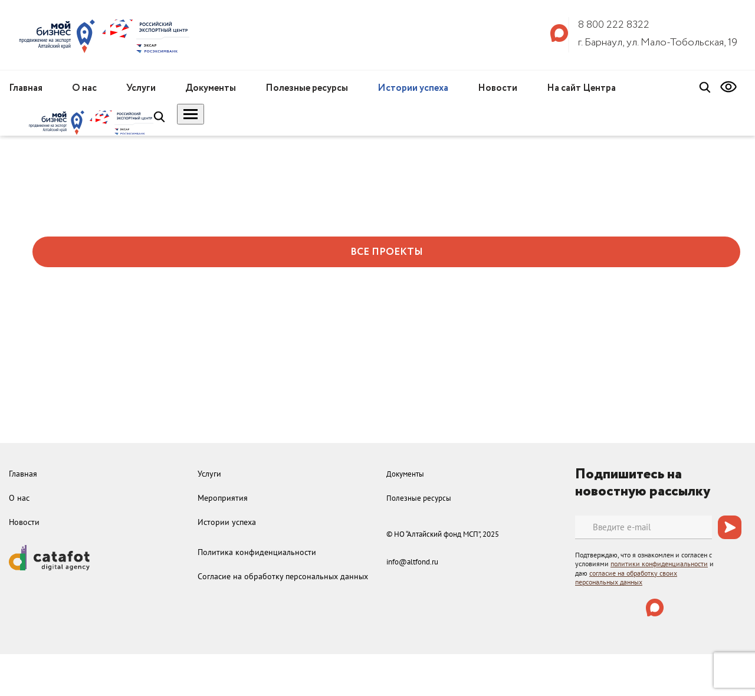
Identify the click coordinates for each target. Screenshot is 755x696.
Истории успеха (413, 88)
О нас (84, 88)
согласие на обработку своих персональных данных (626, 578)
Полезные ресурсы (306, 88)
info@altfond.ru (412, 562)
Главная (25, 88)
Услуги (141, 88)
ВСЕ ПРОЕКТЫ (386, 252)
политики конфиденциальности (659, 563)
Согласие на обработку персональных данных (283, 576)
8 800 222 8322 (613, 24)
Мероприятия (223, 498)
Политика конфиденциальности (257, 552)
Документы (210, 88)
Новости (497, 88)
